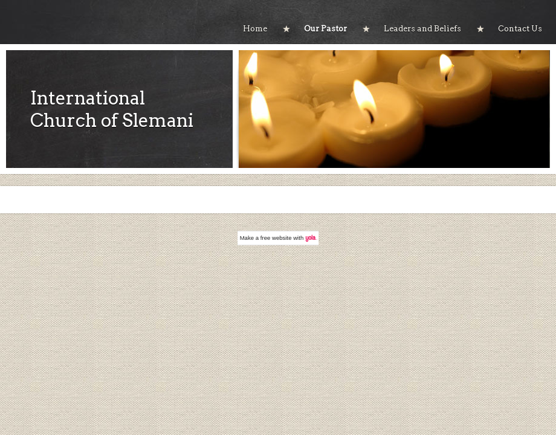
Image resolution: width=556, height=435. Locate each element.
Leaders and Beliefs (422, 28)
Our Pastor (325, 28)
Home (255, 28)
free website (276, 237)
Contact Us (520, 28)
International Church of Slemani (111, 109)
